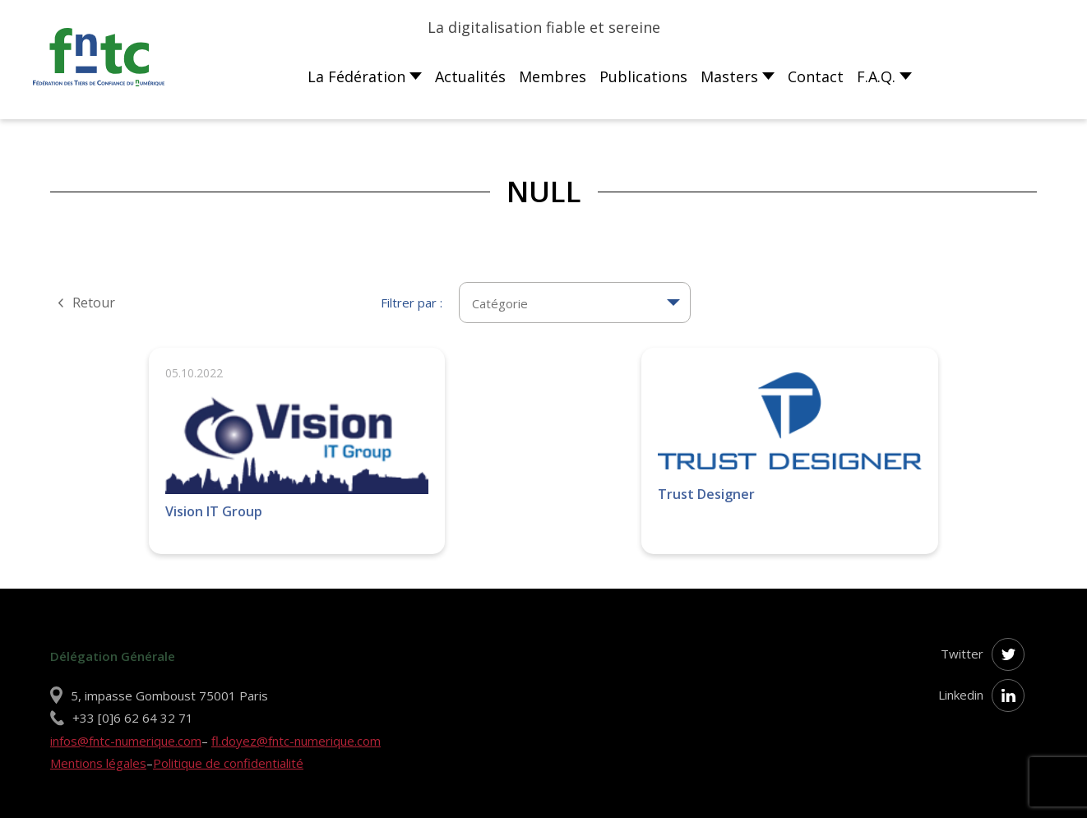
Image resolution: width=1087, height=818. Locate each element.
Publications (643, 76)
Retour (92, 302)
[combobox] (575, 293)
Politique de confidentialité (228, 763)
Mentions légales (98, 763)
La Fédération (356, 76)
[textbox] (575, 302)
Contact (816, 76)
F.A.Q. (876, 76)
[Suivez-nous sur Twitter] (1008, 654)
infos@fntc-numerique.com (125, 741)
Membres (552, 76)
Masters (729, 76)
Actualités (470, 76)
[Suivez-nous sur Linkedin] (1008, 695)
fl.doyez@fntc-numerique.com (296, 741)
